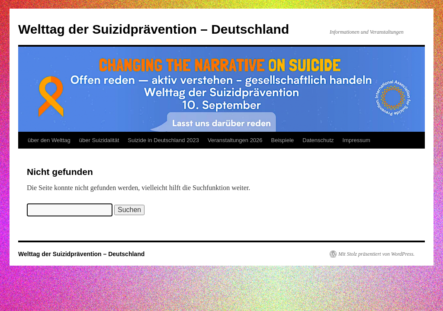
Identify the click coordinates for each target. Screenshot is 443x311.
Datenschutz (318, 140)
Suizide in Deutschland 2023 (163, 140)
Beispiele (282, 140)
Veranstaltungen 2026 (235, 140)
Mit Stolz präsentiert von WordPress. (376, 254)
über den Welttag (49, 140)
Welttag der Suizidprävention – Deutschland (153, 29)
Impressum (356, 140)
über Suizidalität (99, 140)
